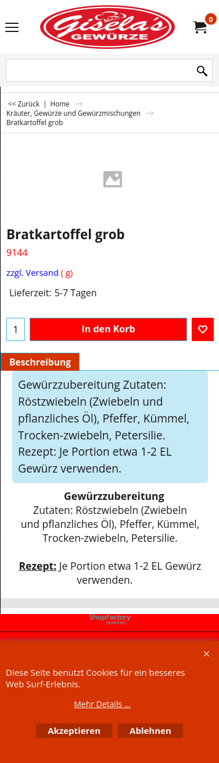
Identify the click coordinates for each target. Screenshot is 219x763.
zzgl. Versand (32, 272)
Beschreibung (40, 362)
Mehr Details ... (102, 703)
